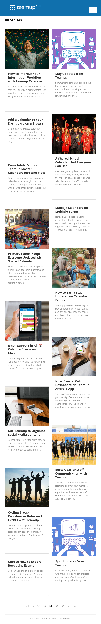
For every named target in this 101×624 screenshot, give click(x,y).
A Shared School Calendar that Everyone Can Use (73, 162)
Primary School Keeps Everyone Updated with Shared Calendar (25, 257)
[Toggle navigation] (93, 10)
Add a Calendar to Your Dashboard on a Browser (26, 121)
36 (63, 606)
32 (38, 606)
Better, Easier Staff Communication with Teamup (71, 473)
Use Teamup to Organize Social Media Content (26, 433)
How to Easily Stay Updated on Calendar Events (71, 296)
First (26, 606)
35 (57, 606)
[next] (68, 606)
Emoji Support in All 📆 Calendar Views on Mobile (25, 349)
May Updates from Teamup (69, 75)
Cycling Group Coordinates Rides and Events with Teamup (25, 516)
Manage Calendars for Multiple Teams (71, 210)
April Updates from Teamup (69, 563)
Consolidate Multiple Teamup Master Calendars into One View (26, 169)
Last (74, 606)
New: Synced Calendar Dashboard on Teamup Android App (72, 385)
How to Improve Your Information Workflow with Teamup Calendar (25, 77)
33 (44, 606)
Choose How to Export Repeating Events (24, 563)
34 (50, 606)
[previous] (33, 606)
